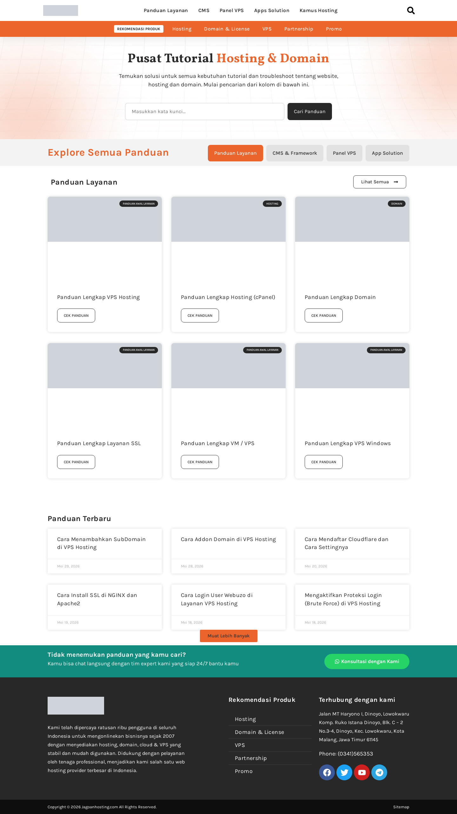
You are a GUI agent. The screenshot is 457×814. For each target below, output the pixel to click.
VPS (267, 29)
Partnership (298, 29)
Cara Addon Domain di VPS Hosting (228, 539)
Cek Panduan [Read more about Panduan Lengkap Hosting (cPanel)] (200, 315)
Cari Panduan (310, 111)
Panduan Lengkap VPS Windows (348, 443)
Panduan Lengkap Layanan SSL (99, 443)
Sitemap (401, 806)
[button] (228, 636)
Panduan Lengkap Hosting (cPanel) (228, 297)
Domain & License (226, 29)
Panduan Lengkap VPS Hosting (98, 297)
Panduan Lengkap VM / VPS (218, 443)
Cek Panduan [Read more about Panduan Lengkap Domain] (323, 315)
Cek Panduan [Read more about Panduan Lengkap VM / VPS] (200, 462)
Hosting (182, 29)
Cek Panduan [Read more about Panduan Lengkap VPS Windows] (323, 462)
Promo (334, 29)
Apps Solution (271, 10)
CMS (203, 10)
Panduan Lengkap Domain (340, 297)
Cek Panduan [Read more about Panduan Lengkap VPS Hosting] (76, 315)
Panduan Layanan (166, 10)
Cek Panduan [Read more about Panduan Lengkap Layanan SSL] (76, 462)
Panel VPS (232, 10)
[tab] (235, 153)
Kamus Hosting (318, 10)
